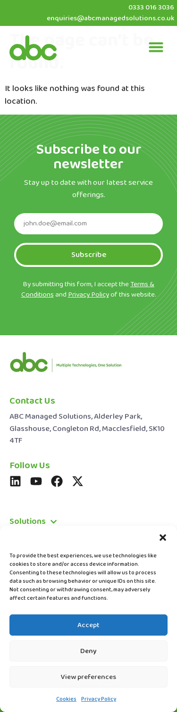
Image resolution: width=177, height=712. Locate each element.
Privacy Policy (98, 699)
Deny (88, 651)
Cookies (66, 699)
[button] (163, 537)
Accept (88, 625)
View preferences (88, 677)
